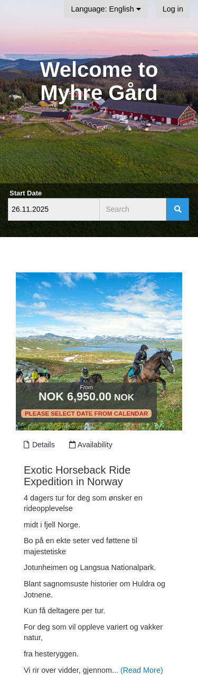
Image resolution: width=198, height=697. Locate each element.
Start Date (26, 193)
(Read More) (141, 670)
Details (39, 444)
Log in (173, 9)
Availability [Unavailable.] (90, 444)
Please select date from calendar (86, 413)
